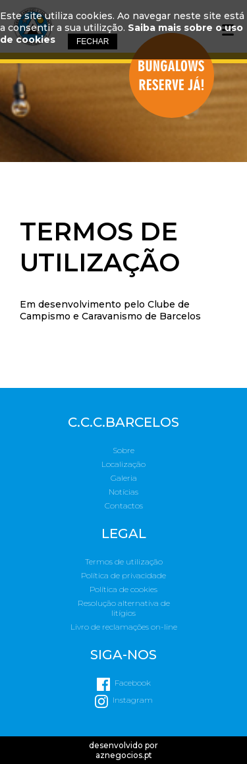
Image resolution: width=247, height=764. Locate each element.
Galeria (124, 478)
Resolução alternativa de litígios (124, 608)
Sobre (123, 450)
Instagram (133, 700)
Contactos (124, 505)
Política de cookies (123, 589)
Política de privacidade (123, 575)
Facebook (133, 683)
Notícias (123, 492)
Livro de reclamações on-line (123, 627)
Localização (123, 464)
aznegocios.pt (124, 755)
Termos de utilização (124, 561)
